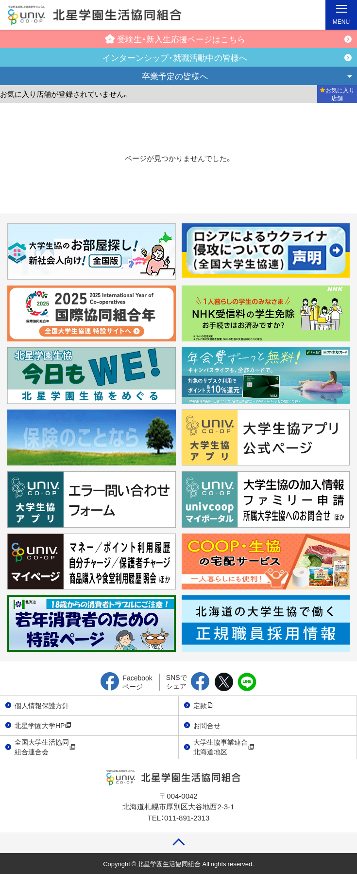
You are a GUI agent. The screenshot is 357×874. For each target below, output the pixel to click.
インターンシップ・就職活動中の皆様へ (174, 57)
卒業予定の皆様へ (175, 76)
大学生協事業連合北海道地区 (224, 746)
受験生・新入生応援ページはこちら (175, 39)
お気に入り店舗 (337, 94)
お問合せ (207, 725)
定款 (203, 705)
